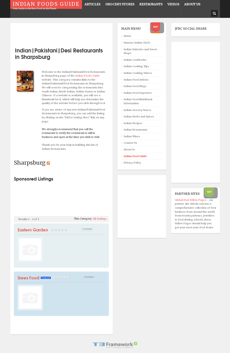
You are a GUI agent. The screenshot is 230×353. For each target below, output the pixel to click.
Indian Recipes (133, 123)
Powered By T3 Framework (115, 345)
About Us (129, 149)
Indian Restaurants (136, 129)
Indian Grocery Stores (137, 110)
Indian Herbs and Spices (139, 116)
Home (127, 35)
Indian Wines (132, 136)
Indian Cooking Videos (138, 73)
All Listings (100, 218)
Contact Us (130, 142)
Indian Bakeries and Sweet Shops (140, 51)
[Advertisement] (66, 33)
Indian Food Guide (135, 156)
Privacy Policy (132, 162)
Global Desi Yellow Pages (191, 199)
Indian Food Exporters (138, 92)
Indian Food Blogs (135, 86)
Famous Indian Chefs (137, 42)
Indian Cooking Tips (136, 66)
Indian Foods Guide (87, 75)
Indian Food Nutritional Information (138, 101)
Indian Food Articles (136, 79)
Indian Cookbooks (135, 59)
